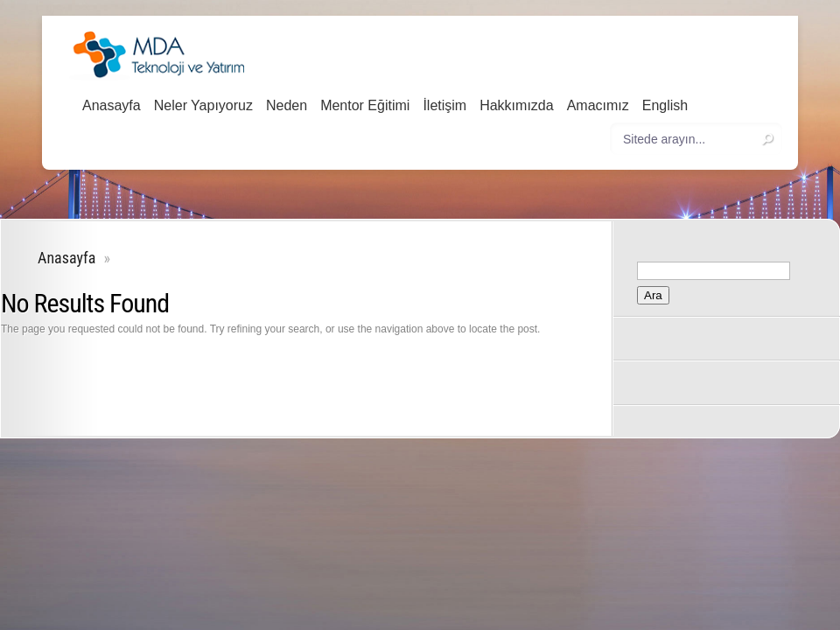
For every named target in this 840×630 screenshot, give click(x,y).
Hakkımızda (516, 105)
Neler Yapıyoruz (203, 105)
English (665, 105)
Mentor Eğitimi (365, 105)
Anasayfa (111, 105)
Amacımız (598, 105)
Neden (286, 105)
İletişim (444, 105)
